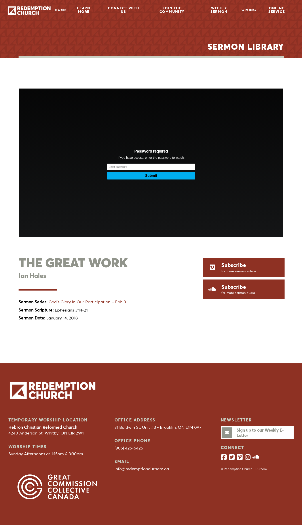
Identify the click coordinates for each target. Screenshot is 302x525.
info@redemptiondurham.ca (141, 468)
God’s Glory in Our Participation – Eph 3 (87, 301)
